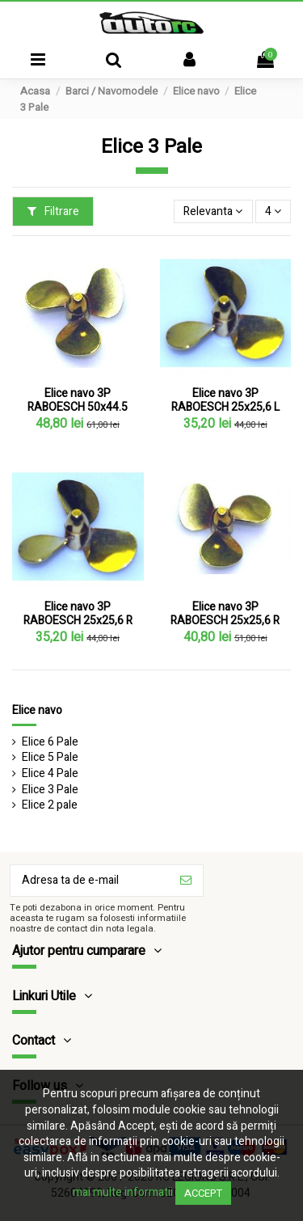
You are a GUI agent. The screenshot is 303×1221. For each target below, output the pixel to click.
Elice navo (37, 710)
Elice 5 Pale (50, 758)
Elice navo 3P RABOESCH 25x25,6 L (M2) (225, 407)
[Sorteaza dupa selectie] (213, 211)
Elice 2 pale (50, 805)
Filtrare (53, 211)
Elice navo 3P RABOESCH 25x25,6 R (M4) (225, 620)
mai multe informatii (123, 1192)
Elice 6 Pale (50, 742)
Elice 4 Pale (50, 774)
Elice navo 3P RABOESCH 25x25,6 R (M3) (78, 620)
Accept (203, 1193)
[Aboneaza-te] (186, 880)
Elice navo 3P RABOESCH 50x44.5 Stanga (77, 407)
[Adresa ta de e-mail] (90, 880)
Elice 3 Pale (50, 790)
